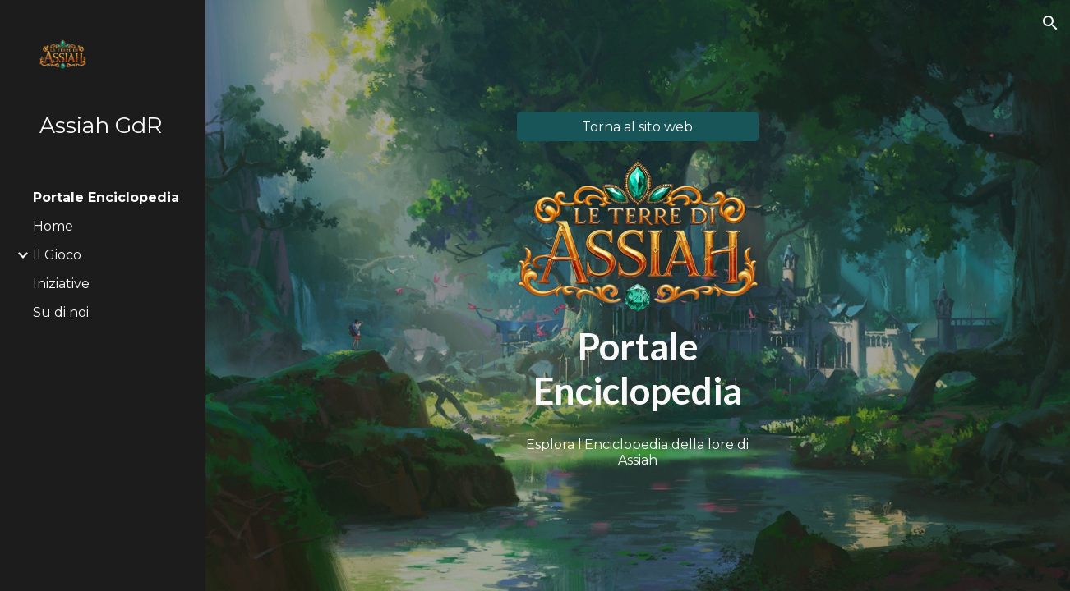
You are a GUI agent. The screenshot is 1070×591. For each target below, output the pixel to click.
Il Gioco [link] (57, 255)
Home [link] (53, 226)
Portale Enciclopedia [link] (106, 197)
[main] (638, 369)
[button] (1050, 23)
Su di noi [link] (61, 312)
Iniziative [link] (61, 283)
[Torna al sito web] (638, 127)
